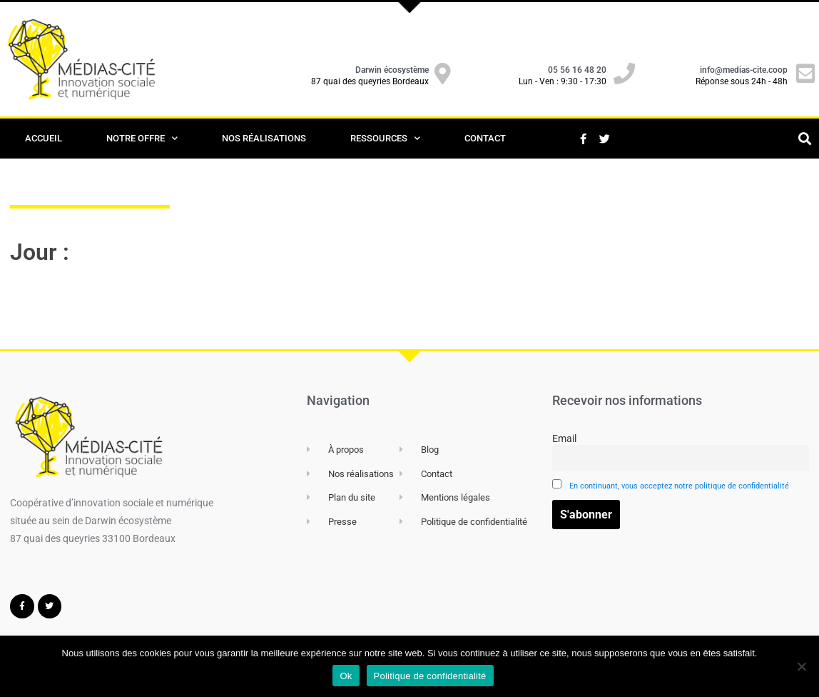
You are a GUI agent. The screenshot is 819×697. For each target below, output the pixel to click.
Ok (346, 676)
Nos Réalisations (264, 138)
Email (680, 452)
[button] (804, 139)
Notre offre (142, 138)
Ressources (385, 138)
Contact (485, 138)
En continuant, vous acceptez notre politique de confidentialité (679, 486)
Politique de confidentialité (430, 676)
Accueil (43, 138)
